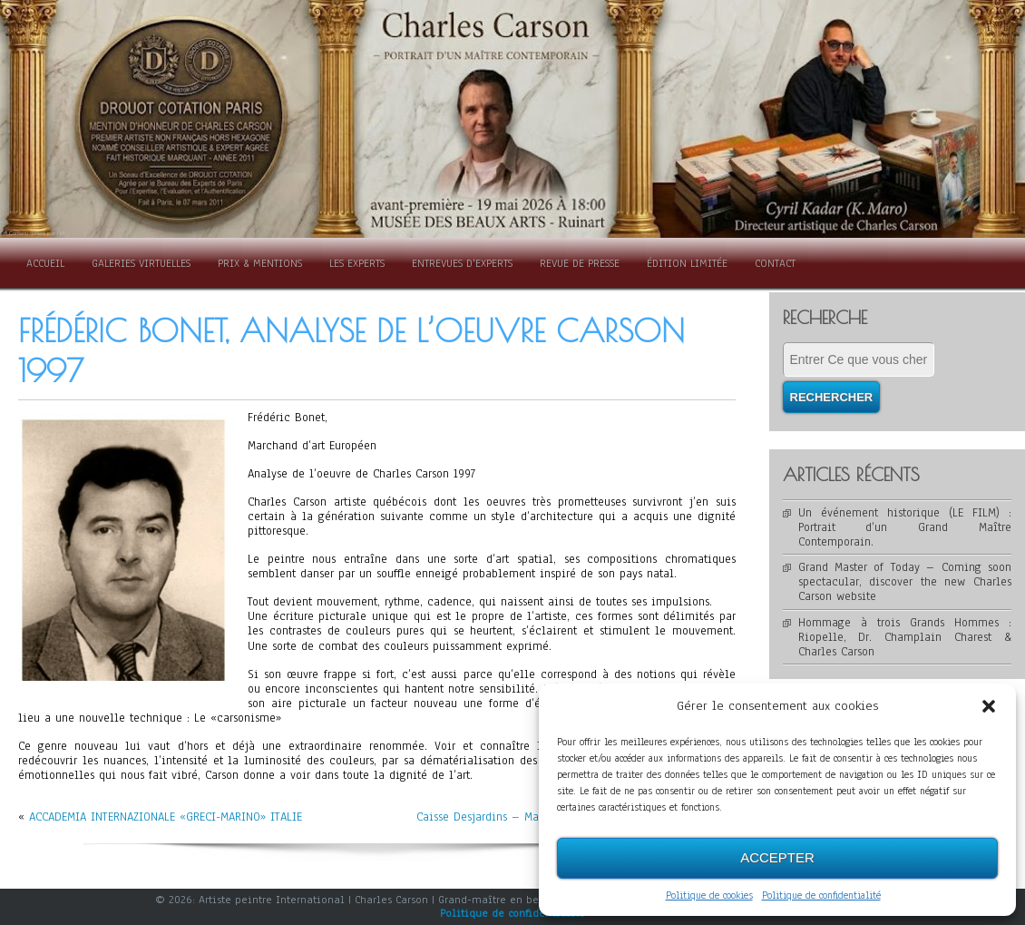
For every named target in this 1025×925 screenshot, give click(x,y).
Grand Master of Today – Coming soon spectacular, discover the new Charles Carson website (905, 582)
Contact (775, 263)
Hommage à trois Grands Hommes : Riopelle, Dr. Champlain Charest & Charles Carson (905, 637)
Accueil (45, 263)
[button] (989, 706)
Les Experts (357, 263)
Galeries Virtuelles (141, 263)
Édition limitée (687, 263)
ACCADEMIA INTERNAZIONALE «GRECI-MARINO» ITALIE (165, 817)
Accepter (777, 857)
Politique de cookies (709, 895)
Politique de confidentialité (821, 895)
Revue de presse (580, 263)
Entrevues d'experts (462, 263)
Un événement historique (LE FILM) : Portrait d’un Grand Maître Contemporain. (905, 527)
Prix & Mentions (260, 263)
